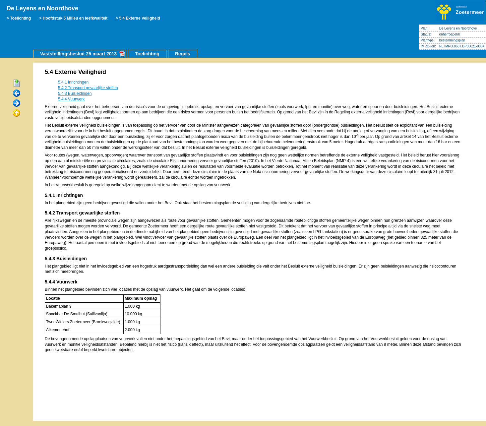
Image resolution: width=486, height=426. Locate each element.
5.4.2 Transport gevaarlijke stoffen (88, 88)
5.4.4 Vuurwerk (71, 99)
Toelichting (20, 18)
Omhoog (17, 113)
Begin (17, 84)
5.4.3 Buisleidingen (74, 93)
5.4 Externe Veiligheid (139, 18)
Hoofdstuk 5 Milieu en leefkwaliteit (75, 18)
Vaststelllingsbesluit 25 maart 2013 (78, 53)
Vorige (17, 93)
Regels (182, 53)
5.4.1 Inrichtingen (73, 82)
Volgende (17, 103)
